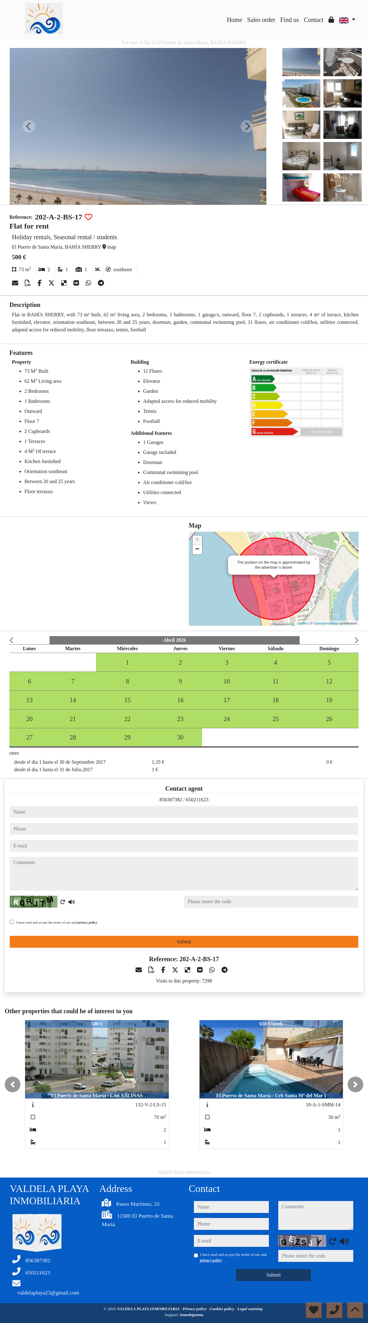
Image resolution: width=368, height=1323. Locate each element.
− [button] (197, 549)
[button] (12, 1084)
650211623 (197, 799)
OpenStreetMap (326, 623)
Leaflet (302, 623)
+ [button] (197, 540)
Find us (289, 19)
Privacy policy (195, 1308)
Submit (184, 941)
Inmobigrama (191, 1314)
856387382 (171, 799)
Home (234, 19)
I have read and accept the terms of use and (56, 922)
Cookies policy (222, 1308)
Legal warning (250, 1308)
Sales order (261, 19)
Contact (313, 19)
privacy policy (87, 922)
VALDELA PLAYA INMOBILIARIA (148, 1308)
